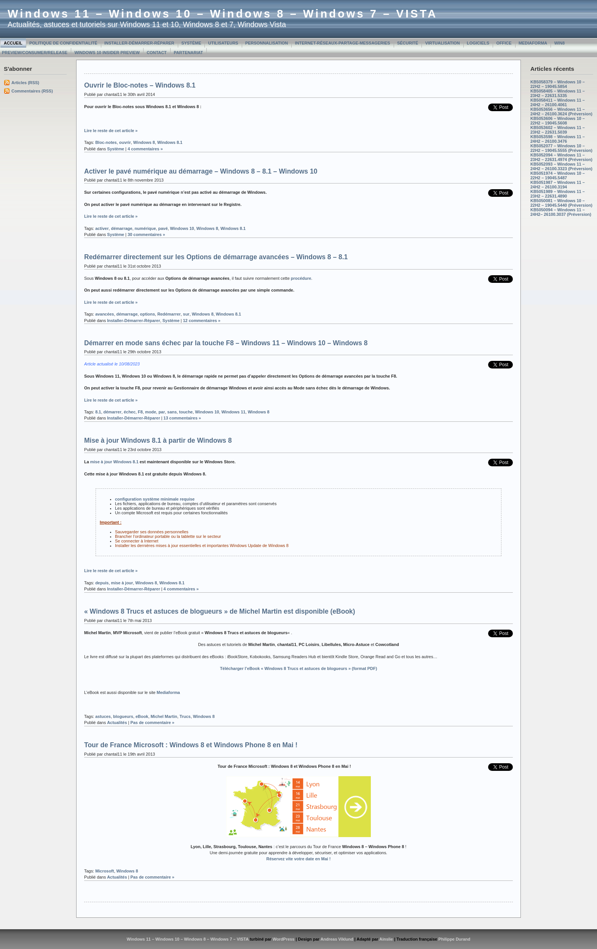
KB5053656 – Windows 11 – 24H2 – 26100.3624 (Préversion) (561, 111)
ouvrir (125, 142)
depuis (102, 583)
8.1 (98, 412)
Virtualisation (442, 43)
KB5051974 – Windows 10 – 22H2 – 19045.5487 (557, 175)
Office (503, 43)
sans (172, 412)
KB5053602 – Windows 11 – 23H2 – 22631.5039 (557, 129)
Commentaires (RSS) (32, 91)
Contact (157, 52)
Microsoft (104, 871)
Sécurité (407, 43)
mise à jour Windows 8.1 (114, 461)
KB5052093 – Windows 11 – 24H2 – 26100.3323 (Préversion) (561, 166)
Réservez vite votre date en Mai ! (299, 858)
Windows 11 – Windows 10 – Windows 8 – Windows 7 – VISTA (222, 14)
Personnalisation (266, 43)
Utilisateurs (223, 43)
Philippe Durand (454, 939)
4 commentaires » (145, 149)
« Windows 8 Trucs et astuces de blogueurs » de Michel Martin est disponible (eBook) (219, 611)
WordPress (284, 939)
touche (186, 412)
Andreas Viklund (337, 939)
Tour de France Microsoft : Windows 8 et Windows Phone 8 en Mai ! (190, 745)
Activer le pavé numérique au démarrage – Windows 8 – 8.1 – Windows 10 (200, 171)
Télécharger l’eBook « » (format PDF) (298, 668)
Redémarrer (168, 314)
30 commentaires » (146, 234)
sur (186, 314)
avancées (104, 314)
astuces (103, 716)
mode (150, 412)
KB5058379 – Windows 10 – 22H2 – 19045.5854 (557, 84)
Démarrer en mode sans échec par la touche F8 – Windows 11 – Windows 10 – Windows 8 (225, 343)
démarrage (121, 228)
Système (191, 43)
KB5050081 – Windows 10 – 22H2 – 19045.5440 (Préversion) (561, 202)
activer (102, 228)
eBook (142, 716)
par (161, 412)
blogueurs (123, 716)
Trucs (184, 716)
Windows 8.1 (169, 142)
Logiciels (478, 43)
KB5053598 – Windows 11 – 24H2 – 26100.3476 (557, 139)
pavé (163, 228)
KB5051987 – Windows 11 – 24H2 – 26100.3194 (557, 184)
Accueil (13, 43)
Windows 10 (182, 228)
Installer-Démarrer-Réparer (139, 43)
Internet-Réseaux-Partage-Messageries (342, 43)
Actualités (117, 722)
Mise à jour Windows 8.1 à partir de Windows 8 (158, 440)
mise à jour (122, 583)
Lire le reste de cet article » (110, 130)
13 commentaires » (182, 418)
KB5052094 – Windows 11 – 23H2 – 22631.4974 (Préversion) (561, 157)
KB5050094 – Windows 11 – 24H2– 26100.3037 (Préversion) (560, 212)
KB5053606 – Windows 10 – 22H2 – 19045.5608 (557, 120)
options (147, 314)
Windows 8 (144, 142)
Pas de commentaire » (152, 722)
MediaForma (533, 43)
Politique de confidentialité (63, 43)
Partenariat (188, 52)
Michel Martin (163, 716)
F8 (140, 412)
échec (130, 412)
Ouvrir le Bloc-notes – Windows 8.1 (140, 85)
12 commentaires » (201, 320)
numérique (145, 228)
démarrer (112, 412)
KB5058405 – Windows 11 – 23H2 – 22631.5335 (557, 93)
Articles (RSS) (25, 82)
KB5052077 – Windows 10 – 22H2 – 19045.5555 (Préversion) (561, 148)
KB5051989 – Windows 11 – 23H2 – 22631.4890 (557, 193)
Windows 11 (233, 412)
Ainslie (386, 939)
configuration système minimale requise (155, 499)
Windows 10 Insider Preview (106, 52)
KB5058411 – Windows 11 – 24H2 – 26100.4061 (557, 102)
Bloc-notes (106, 142)
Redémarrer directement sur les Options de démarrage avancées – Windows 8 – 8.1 (216, 257)
